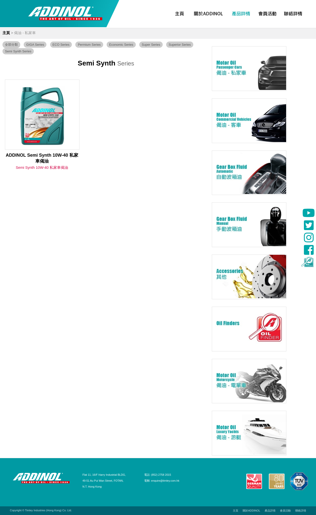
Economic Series (121, 44)
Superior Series (180, 44)
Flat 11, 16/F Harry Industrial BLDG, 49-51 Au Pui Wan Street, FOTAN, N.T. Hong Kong (104, 480)
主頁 (6, 33)
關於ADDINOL (251, 510)
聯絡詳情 (300, 510)
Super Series (151, 44)
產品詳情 (270, 510)
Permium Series (89, 44)
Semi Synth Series (18, 51)
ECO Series (61, 44)
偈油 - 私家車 (25, 33)
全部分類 (11, 44)
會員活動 (285, 510)
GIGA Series (35, 44)
